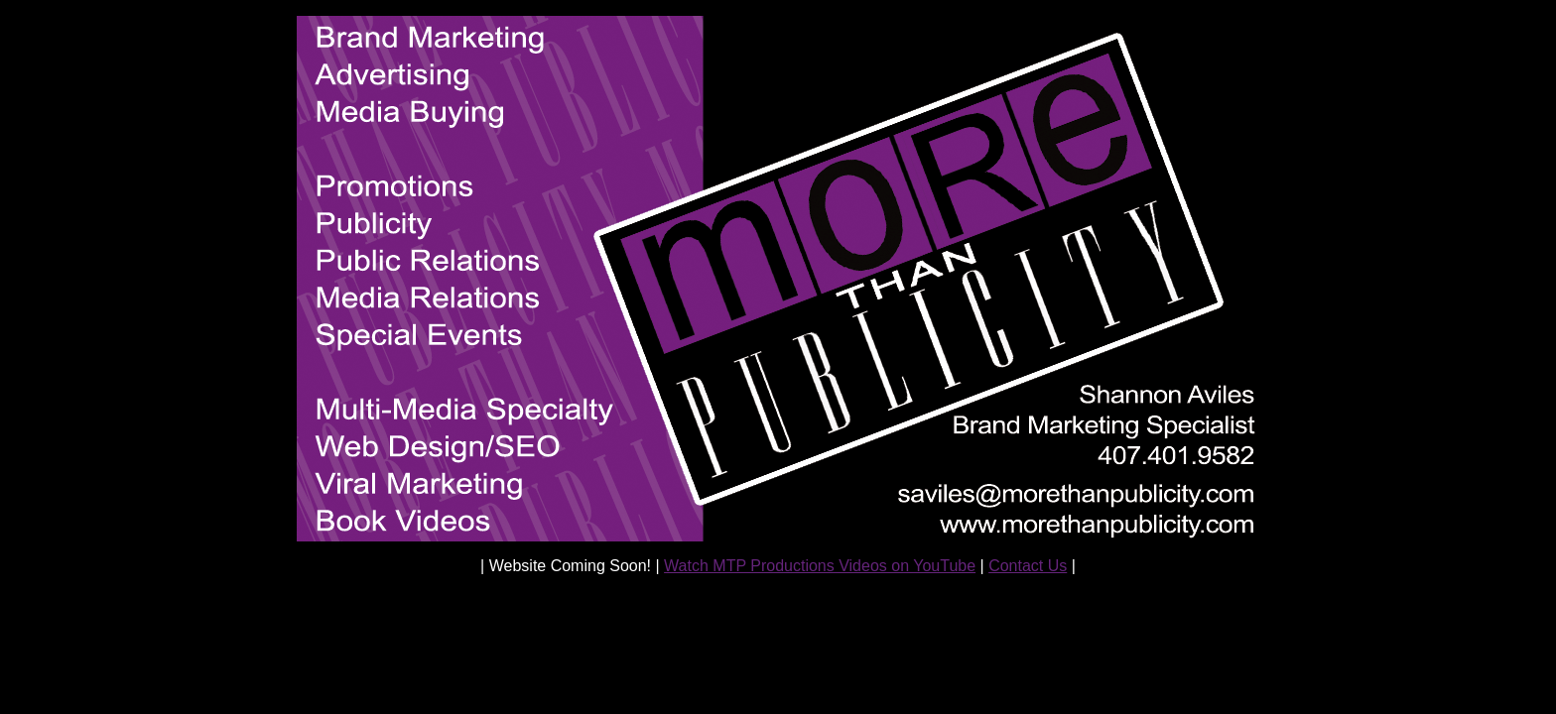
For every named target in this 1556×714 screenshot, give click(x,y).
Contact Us (1027, 565)
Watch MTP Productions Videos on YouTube (819, 565)
